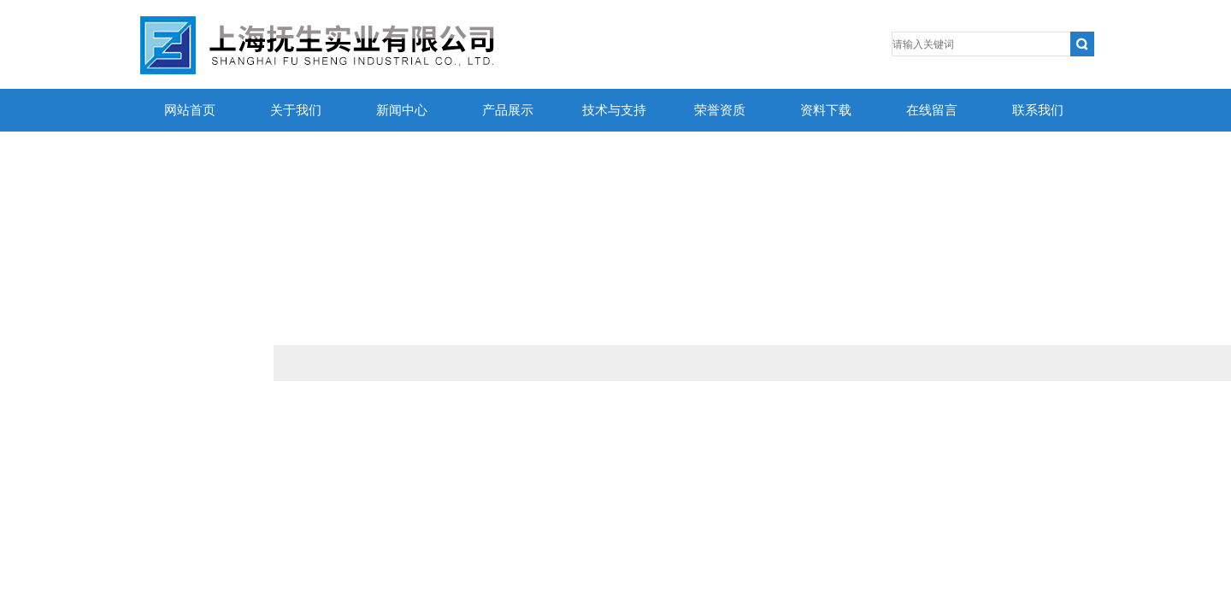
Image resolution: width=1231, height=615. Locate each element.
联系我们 (1037, 110)
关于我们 (295, 110)
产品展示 (507, 110)
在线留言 (931, 110)
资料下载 (825, 110)
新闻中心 (401, 110)
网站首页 (189, 110)
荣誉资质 (719, 110)
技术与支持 (614, 110)
